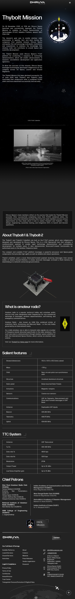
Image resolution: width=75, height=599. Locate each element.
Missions (25, 556)
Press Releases (28, 559)
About (25, 550)
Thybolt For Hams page (20, 343)
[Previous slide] (16, 87)
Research (26, 564)
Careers (25, 553)
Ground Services (7, 556)
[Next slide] (51, 87)
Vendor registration (29, 561)
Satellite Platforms (8, 550)
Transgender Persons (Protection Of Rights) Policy (18, 582)
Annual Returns (7, 576)
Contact (57, 538)
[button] (70, 3)
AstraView (5, 559)
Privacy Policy (6, 568)
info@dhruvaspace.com (55, 550)
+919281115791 (52, 553)
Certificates (6, 574)
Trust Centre (6, 579)
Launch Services (7, 553)
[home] (37, 2)
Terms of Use (6, 571)
